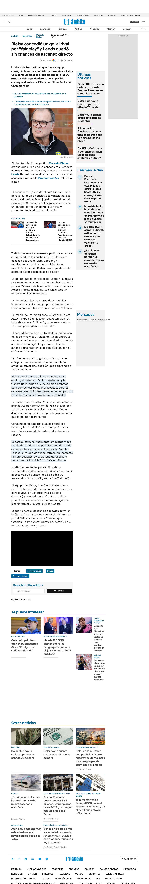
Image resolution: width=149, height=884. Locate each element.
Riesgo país (66, 15)
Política (78, 29)
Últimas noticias (36, 869)
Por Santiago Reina (83, 769)
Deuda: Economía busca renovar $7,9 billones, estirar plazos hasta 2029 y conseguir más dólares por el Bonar (93, 188)
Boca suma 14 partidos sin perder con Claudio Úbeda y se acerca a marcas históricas (99, 670)
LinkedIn (32, 859)
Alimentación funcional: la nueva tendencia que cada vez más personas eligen (89, 135)
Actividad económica (36, 15)
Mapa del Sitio (113, 878)
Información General (24, 878)
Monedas (81, 320)
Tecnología (84, 878)
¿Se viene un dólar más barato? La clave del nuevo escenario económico (94, 258)
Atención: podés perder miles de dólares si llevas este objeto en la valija (26, 834)
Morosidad (112, 15)
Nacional (64, 874)
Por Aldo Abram (18, 819)
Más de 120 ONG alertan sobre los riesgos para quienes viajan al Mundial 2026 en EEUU (57, 647)
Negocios (94, 29)
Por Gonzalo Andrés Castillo (55, 847)
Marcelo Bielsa (40, 36)
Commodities (97, 320)
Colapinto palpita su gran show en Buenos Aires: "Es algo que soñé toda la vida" (24, 645)
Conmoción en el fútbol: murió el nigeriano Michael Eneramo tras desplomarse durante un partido (42, 103)
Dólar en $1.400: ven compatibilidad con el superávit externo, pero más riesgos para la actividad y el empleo (90, 757)
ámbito (14, 36)
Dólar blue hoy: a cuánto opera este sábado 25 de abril (88, 104)
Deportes (27, 36)
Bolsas (88, 320)
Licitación (53, 15)
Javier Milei (98, 15)
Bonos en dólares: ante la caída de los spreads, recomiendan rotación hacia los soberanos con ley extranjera (58, 835)
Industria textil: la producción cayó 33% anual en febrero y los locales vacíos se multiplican (94, 214)
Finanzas (62, 29)
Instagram (25, 859)
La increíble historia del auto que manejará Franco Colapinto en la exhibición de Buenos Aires (33, 231)
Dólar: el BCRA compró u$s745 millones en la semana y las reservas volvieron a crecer (94, 236)
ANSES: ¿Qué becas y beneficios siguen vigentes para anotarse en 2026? (89, 153)
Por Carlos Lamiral (50, 819)
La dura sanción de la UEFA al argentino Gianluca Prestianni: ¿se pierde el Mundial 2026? (65, 231)
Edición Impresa (114, 874)
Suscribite (59, 591)
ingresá (143, 22)
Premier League (48, 178)
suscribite (134, 22)
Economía (45, 29)
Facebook (19, 859)
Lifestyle (47, 874)
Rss (98, 878)
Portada (16, 869)
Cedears (106, 320)
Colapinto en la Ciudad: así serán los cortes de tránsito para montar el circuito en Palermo (99, 638)
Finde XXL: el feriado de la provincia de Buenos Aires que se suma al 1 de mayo (90, 88)
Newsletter (143, 29)
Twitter (12, 859)
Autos (46, 878)
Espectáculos (63, 878)
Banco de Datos (109, 869)
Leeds (15, 174)
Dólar (21, 15)
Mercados (129, 869)
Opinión (111, 29)
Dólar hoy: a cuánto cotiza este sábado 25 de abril (89, 118)
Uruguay (127, 29)
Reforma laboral (82, 15)
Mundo (79, 874)
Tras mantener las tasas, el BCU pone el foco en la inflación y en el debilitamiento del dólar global (90, 806)
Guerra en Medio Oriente (130, 15)
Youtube (39, 859)
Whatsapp (47, 859)
